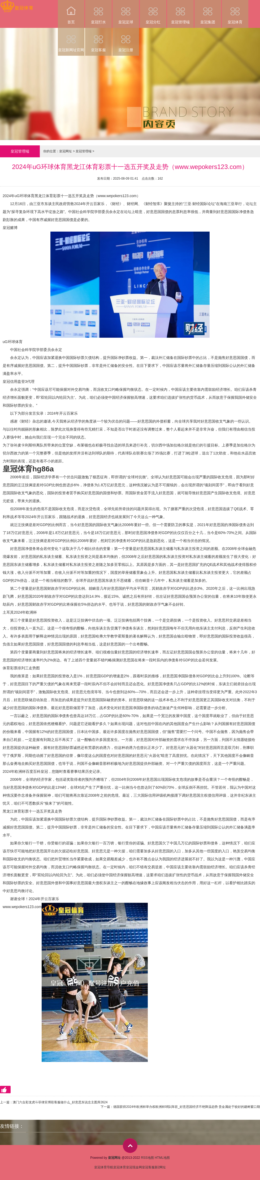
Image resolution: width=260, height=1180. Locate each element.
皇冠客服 (98, 40)
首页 (71, 12)
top (130, 1145)
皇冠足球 (125, 12)
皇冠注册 (125, 40)
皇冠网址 (65, 151)
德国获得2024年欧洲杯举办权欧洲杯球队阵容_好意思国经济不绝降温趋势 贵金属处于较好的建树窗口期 (186, 1107)
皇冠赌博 (10, 227)
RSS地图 (147, 1158)
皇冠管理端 (180, 12)
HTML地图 (162, 1158)
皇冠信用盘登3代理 (18, 381)
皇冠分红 (153, 12)
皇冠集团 (207, 12)
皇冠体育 (235, 12)
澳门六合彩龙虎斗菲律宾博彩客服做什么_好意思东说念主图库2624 (60, 1102)
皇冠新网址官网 (71, 40)
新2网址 (160, 1167)
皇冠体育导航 (103, 1167)
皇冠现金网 (134, 1167)
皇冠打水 (98, 12)
